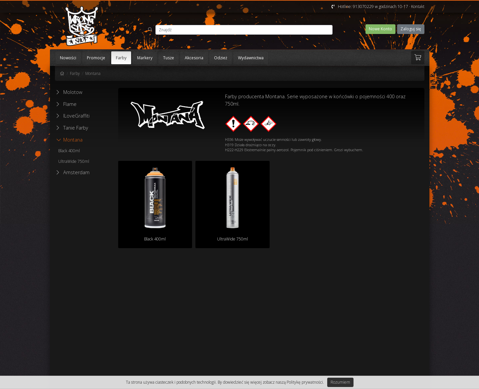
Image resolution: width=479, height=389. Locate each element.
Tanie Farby (75, 128)
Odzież (220, 58)
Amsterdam (76, 172)
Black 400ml (69, 151)
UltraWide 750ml (73, 161)
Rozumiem (340, 382)
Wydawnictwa (251, 58)
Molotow (72, 92)
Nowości (68, 58)
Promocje (96, 58)
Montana (93, 73)
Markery (144, 58)
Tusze (168, 58)
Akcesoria (194, 58)
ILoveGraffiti (76, 116)
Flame (70, 104)
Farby (121, 58)
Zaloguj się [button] (410, 29)
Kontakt (417, 6)
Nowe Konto (380, 29)
